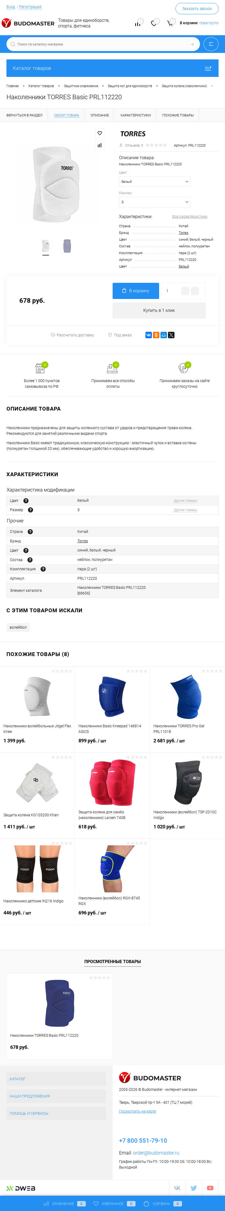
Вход (10, 7)
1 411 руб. (37, 830)
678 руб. (19, 1047)
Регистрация (30, 7)
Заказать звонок (197, 8)
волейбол (18, 627)
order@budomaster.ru (156, 1153)
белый (184, 266)
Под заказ (120, 335)
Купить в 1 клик (159, 310)
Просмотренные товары (112, 961)
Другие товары (185, 500)
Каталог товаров (112, 68)
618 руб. (112, 830)
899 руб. (112, 744)
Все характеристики (189, 216)
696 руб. (112, 916)
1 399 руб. (37, 744)
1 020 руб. (187, 830)
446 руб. (37, 916)
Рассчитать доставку (72, 335)
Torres (183, 233)
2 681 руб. (187, 744)
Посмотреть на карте (137, 1111)
